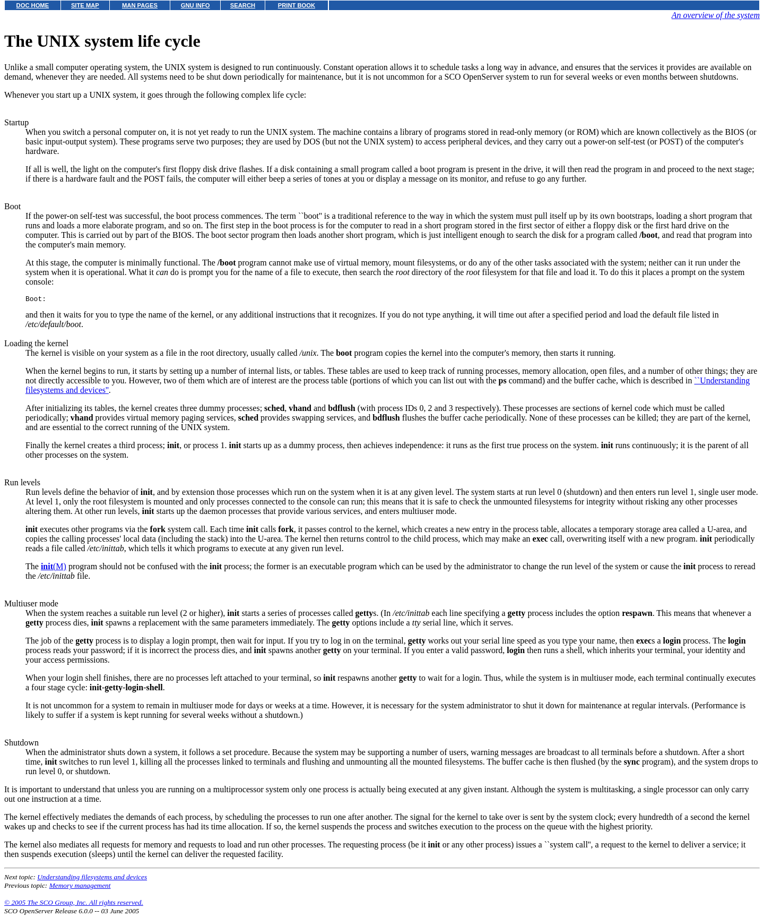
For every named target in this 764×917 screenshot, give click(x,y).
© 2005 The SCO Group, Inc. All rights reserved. (73, 904)
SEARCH (242, 5)
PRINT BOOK (296, 5)
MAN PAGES (140, 5)
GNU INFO (195, 5)
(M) (53, 567)
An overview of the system (716, 15)
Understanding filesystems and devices (92, 878)
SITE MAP (85, 5)
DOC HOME (32, 5)
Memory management (80, 887)
